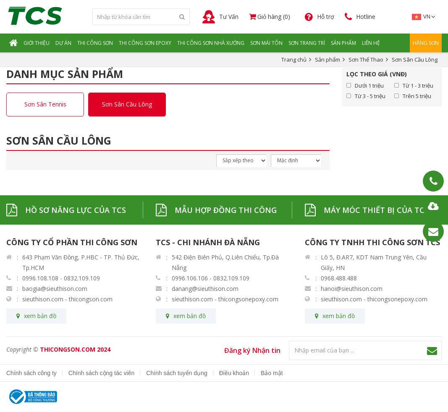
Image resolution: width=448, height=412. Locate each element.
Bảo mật (272, 373)
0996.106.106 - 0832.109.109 (210, 278)
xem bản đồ (40, 316)
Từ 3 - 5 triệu (370, 96)
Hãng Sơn (426, 43)
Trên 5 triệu (417, 96)
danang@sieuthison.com (205, 289)
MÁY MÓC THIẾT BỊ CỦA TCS (376, 210)
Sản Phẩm (343, 43)
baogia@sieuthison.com (54, 289)
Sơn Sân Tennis (45, 105)
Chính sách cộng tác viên (101, 373)
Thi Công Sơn (95, 43)
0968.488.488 (339, 278)
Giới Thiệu (37, 43)
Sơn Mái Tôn (266, 43)
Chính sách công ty (31, 373)
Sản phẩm (327, 59)
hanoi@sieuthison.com (352, 289)
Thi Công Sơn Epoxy (145, 43)
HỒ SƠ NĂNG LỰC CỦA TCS (75, 210)
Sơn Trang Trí (306, 43)
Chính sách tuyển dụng (176, 373)
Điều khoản (234, 373)
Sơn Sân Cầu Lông (127, 105)
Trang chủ (294, 59)
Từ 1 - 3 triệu (418, 85)
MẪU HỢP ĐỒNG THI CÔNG (226, 210)
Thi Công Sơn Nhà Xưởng (210, 43)
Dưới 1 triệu (369, 85)
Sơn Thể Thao (365, 59)
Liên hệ (371, 43)
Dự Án (63, 43)
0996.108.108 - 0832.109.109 (61, 278)
